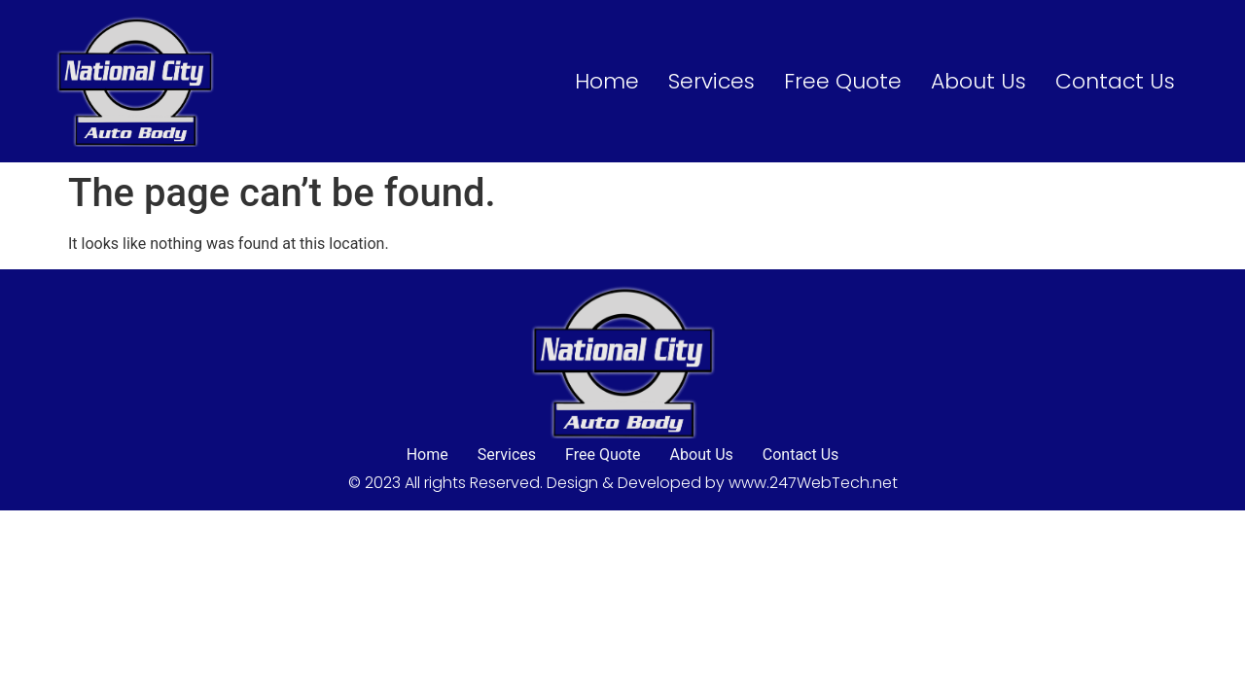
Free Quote (843, 81)
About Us (978, 81)
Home (607, 81)
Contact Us (1115, 81)
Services (711, 81)
